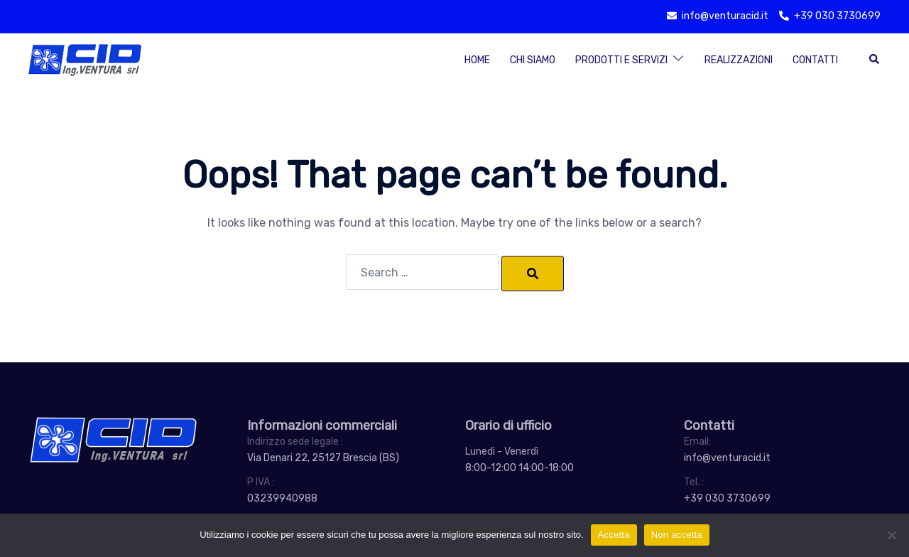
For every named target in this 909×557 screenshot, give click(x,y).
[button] (875, 59)
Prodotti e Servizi (621, 60)
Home (477, 60)
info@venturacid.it (727, 458)
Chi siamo (532, 60)
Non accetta (676, 534)
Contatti (815, 60)
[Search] (532, 273)
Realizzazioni (738, 60)
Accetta (614, 534)
